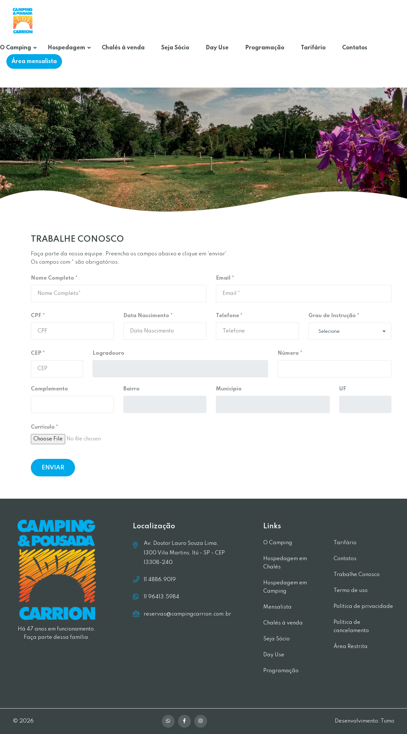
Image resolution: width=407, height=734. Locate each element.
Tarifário (313, 48)
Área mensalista (34, 61)
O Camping (15, 48)
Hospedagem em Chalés (285, 563)
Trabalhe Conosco (357, 574)
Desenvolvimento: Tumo (364, 721)
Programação (264, 48)
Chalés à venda (123, 48)
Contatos (354, 48)
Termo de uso (351, 590)
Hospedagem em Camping (285, 587)
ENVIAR (53, 468)
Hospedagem (66, 48)
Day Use (217, 48)
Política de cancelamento (351, 626)
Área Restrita (351, 646)
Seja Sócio (175, 48)
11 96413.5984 (161, 597)
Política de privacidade (363, 606)
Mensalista (277, 607)
